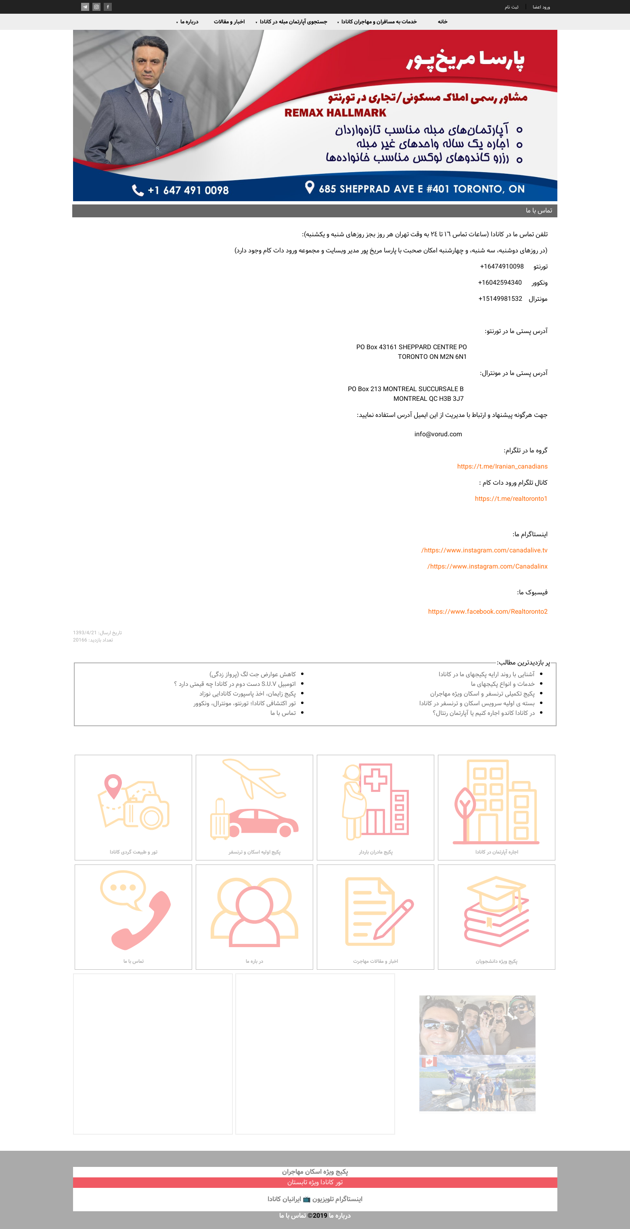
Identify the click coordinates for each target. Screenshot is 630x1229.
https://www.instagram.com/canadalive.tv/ (484, 550)
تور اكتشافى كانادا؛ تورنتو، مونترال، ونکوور (244, 704)
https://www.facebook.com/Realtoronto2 (487, 611)
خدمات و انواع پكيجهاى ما (503, 684)
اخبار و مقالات (229, 21)
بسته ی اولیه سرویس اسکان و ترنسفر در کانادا (477, 704)
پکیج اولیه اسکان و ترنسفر (254, 818)
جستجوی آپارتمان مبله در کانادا (291, 21)
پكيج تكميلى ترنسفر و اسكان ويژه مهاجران (482, 694)
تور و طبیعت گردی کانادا (133, 818)
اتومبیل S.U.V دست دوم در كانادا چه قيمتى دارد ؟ (235, 684)
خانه (443, 21)
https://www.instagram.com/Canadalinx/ (487, 566)
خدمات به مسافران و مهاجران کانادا (377, 21)
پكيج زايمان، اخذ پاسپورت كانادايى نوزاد (247, 694)
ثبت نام (512, 7)
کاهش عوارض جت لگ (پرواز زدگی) (252, 675)
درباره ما (187, 21)
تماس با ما (283, 713)
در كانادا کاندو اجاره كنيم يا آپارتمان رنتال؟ (484, 713)
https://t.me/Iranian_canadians (502, 466)
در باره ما (254, 928)
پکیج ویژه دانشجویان (496, 928)
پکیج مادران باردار (375, 818)
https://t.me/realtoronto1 (511, 499)
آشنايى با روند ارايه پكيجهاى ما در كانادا (487, 675)
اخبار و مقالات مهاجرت (375, 928)
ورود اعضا (541, 7)
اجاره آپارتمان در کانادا (496, 818)
